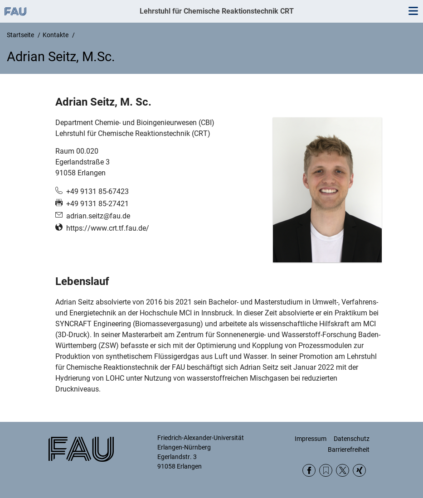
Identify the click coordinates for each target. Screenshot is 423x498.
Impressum (310, 438)
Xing (359, 470)
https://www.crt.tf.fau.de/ (107, 228)
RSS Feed (325, 470)
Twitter (342, 470)
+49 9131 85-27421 (97, 203)
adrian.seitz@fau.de (98, 216)
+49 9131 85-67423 (97, 191)
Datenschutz (352, 438)
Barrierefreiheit (349, 449)
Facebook (309, 470)
